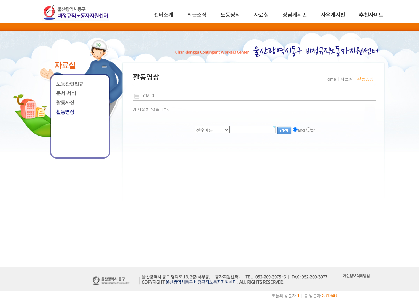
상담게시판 (295, 14)
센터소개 (163, 14)
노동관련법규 (70, 84)
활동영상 (65, 112)
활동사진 (65, 103)
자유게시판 (333, 14)
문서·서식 (66, 93)
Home (330, 79)
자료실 (261, 14)
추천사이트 (371, 14)
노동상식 (230, 14)
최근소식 (197, 14)
